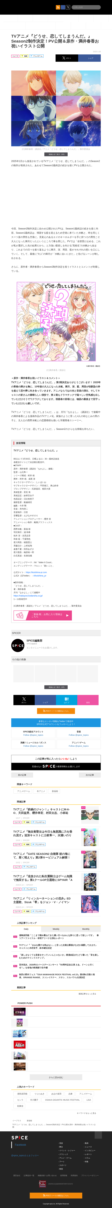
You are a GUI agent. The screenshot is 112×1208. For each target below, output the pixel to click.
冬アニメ (39, 791)
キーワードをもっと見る (88, 1113)
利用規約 (74, 1175)
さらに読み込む (64, 1077)
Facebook (20, 1144)
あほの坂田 (55, 1094)
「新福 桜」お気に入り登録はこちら (50, 615)
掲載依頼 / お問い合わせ (47, 1175)
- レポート (88, 1154)
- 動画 (86, 1143)
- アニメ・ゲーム (65, 1158)
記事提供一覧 (29, 1175)
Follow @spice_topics (33, 735)
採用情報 (63, 1175)
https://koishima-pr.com (36, 572)
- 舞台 (60, 1147)
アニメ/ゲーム (22, 791)
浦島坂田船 (21, 1094)
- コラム (87, 1158)
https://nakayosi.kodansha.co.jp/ (28, 596)
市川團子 (33, 1100)
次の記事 (92, 775)
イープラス (16, 1121)
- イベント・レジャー (66, 1150)
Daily (26, 929)
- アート (61, 1162)
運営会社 (16, 1175)
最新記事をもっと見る (89, 994)
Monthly (85, 929)
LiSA (87, 1100)
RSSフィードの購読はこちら (58, 711)
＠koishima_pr (39, 576)
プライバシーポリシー (90, 1175)
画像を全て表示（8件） (56, 154)
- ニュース (88, 1147)
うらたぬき (38, 1094)
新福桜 (53, 791)
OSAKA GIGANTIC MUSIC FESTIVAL (61, 1100)
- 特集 (86, 1162)
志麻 (69, 1094)
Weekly (56, 929)
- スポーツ (62, 1165)
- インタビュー (89, 1150)
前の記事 (19, 775)
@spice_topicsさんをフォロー (25, 1155)
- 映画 (60, 1169)
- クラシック (63, 1154)
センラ (19, 1100)
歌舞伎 (19, 1106)
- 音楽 (60, 1143)
